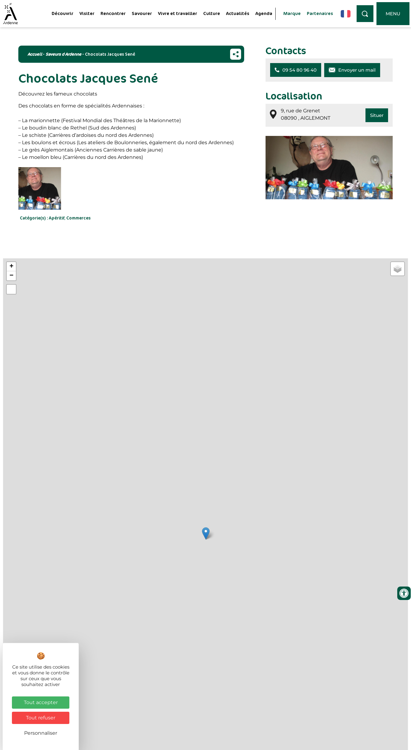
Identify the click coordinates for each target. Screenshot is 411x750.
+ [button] (11, 266)
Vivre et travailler (177, 13)
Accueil (35, 54)
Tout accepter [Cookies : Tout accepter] (41, 702)
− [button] (11, 275)
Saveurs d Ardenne (63, 54)
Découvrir (62, 13)
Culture (211, 13)
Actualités (237, 13)
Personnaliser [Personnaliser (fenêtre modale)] (40, 733)
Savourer (142, 13)
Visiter (86, 13)
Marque (292, 13)
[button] (295, 70)
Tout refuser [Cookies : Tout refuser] (40, 718)
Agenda (263, 13)
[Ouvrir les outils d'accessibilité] (404, 593)
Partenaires (320, 13)
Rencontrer (113, 13)
